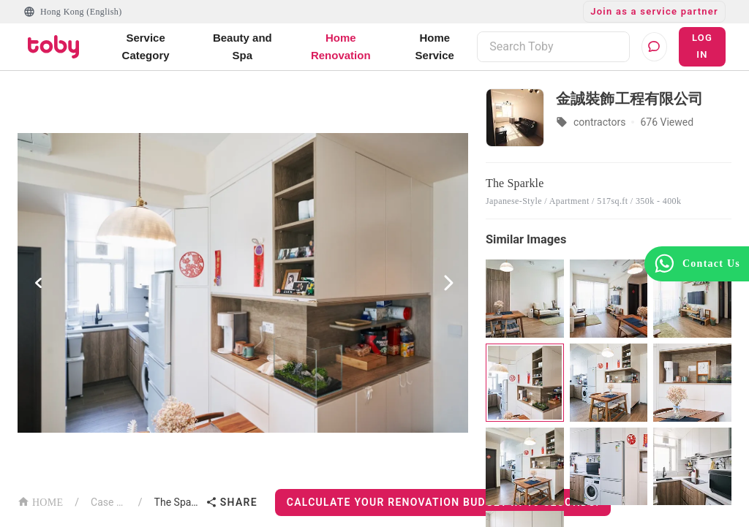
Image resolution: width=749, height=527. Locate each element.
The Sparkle (177, 502)
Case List (109, 502)
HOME (40, 501)
